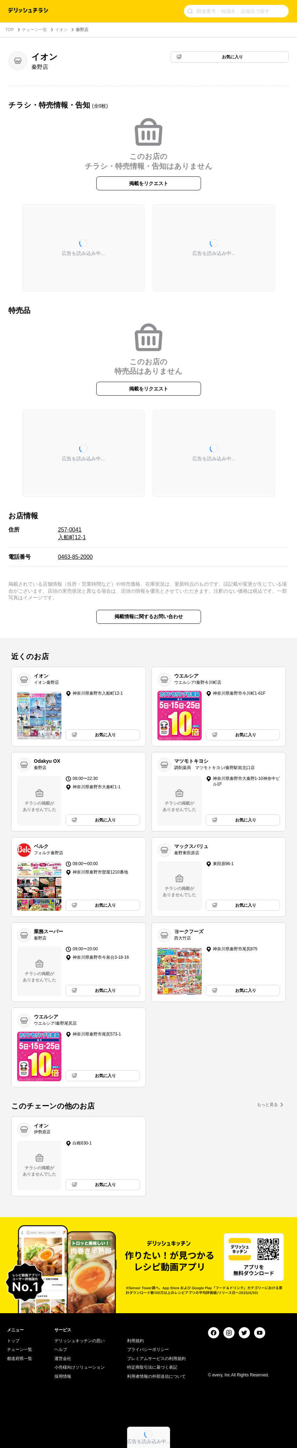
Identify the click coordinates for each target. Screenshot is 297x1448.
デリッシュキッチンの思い (79, 1340)
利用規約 (135, 1340)
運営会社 (62, 1358)
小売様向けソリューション (79, 1367)
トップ (13, 1340)
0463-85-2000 (75, 557)
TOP (9, 29)
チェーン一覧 (34, 29)
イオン (61, 29)
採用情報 (62, 1376)
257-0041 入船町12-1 (72, 533)
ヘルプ (60, 1349)
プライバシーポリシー (148, 1349)
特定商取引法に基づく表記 (152, 1367)
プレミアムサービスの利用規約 (156, 1358)
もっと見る (267, 1104)
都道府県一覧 (19, 1358)
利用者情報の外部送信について (156, 1376)
